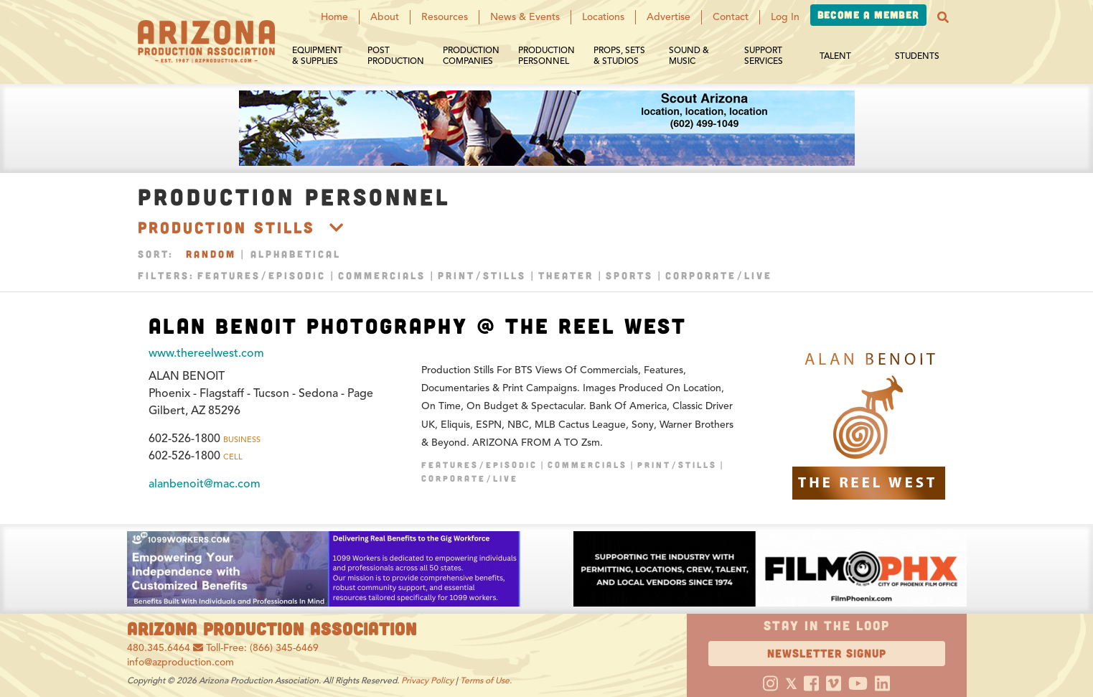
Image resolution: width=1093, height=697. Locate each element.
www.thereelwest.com (206, 353)
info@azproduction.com (180, 662)
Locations (603, 17)
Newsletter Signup (826, 653)
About (384, 17)
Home (334, 17)
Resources (444, 17)
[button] (943, 17)
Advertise (668, 17)
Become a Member (868, 15)
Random (211, 254)
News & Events (525, 17)
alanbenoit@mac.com (205, 484)
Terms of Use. (486, 680)
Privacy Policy (427, 680)
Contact (731, 17)
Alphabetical (295, 254)
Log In (785, 17)
